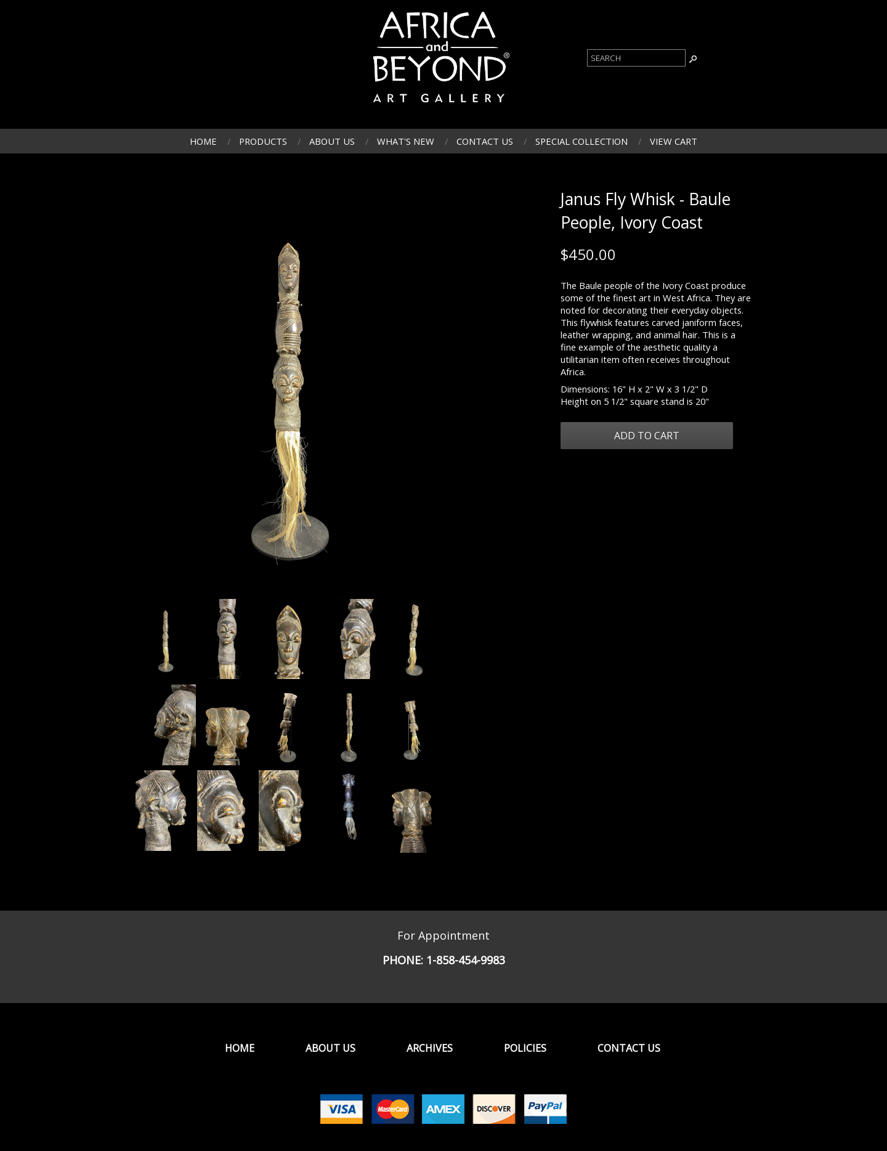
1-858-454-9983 (465, 960)
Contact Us (484, 141)
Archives (430, 1048)
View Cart (673, 141)
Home (203, 141)
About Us (332, 141)
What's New (405, 141)
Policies (525, 1048)
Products (263, 141)
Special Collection (581, 141)
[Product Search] (636, 58)
